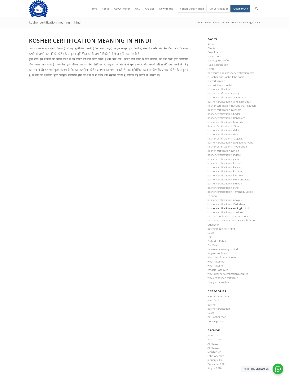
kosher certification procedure (225, 212)
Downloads (214, 52)
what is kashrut (216, 261)
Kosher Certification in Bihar (224, 126)
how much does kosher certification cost (231, 73)
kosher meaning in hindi (221, 228)
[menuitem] (93, 8)
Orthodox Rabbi (217, 241)
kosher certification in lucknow (225, 175)
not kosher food (217, 317)
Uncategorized (216, 321)
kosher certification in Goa (223, 134)
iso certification (216, 81)
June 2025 (213, 335)
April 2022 (213, 347)
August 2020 (214, 368)
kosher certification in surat (223, 187)
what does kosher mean (222, 257)
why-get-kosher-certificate (223, 278)
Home (211, 68)
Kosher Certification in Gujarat (225, 138)
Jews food (213, 300)
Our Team (213, 245)
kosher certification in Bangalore (226, 118)
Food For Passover (218, 296)
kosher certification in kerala (224, 167)
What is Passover (218, 270)
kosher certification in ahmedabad (227, 97)
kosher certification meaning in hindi (55, 22)
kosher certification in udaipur (225, 200)
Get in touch (214, 56)
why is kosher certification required (228, 274)
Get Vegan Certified (219, 60)
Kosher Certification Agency (223, 93)
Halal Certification (218, 64)
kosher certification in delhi (223, 130)
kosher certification (219, 89)
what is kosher (216, 265)
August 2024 (214, 339)
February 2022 (216, 356)
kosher (212, 304)
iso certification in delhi (221, 85)
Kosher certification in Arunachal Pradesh (232, 105)
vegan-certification (218, 253)
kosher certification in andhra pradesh (230, 101)
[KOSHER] (38, 8)
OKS (210, 237)
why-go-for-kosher (218, 282)
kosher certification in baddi (224, 114)
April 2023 (213, 343)
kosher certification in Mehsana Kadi (229, 179)
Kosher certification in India (223, 150)
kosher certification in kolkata (225, 171)
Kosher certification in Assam (224, 110)
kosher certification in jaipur (224, 159)
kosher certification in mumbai (225, 183)
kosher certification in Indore (224, 155)
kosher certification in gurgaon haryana (230, 142)
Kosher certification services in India (228, 216)
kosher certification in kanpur (225, 163)
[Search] (256, 8)
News (211, 233)
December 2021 (217, 364)
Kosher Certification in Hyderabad (227, 146)
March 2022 (214, 352)
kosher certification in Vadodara (226, 204)
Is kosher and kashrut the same (226, 77)
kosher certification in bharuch (225, 122)
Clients (211, 48)
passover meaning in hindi (223, 249)
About (211, 44)
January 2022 (215, 360)
